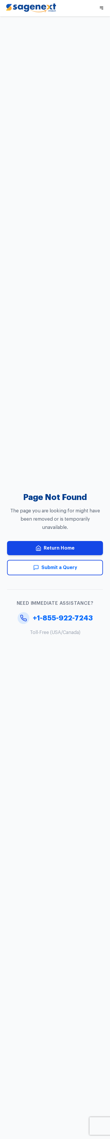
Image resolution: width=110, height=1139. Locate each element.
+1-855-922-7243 (55, 618)
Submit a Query (55, 568)
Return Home (55, 548)
